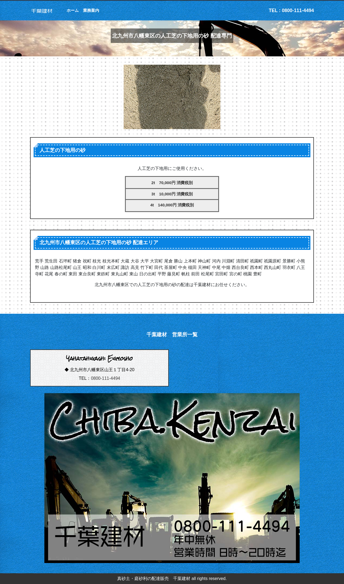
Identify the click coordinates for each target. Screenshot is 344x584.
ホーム (73, 10)
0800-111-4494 (105, 378)
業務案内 (91, 10)
